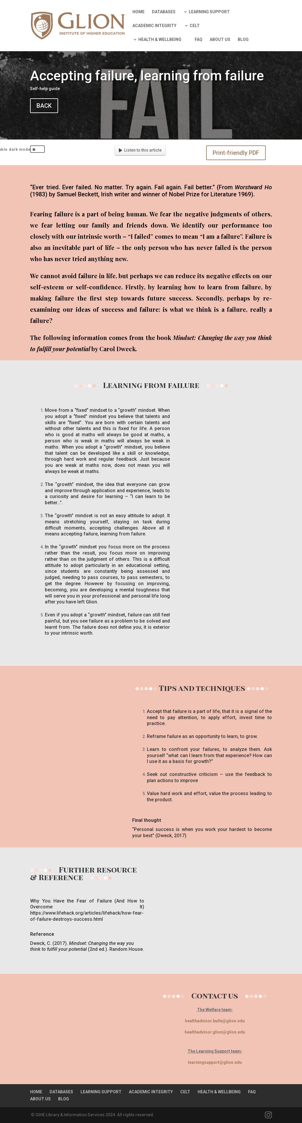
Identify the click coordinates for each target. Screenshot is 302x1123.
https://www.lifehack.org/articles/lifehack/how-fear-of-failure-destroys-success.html (87, 916)
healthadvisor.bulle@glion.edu (215, 1021)
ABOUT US (220, 39)
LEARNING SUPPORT (209, 12)
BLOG (243, 39)
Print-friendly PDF (236, 152)
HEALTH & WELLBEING (159, 39)
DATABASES (163, 12)
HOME (138, 12)
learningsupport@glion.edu (215, 1062)
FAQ (198, 39)
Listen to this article (140, 150)
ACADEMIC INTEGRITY (154, 26)
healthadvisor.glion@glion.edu (215, 1032)
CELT (195, 26)
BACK (44, 105)
